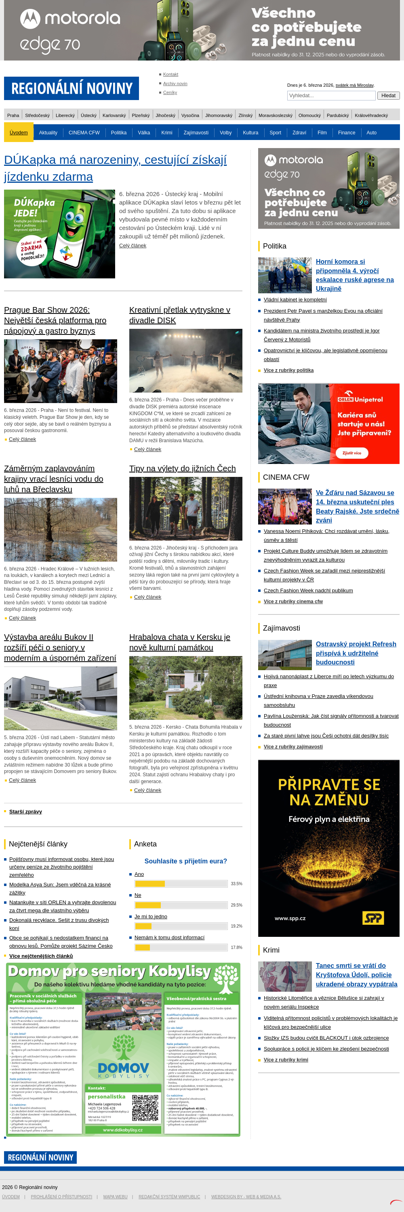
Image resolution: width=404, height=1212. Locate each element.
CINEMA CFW (84, 133)
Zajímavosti (196, 133)
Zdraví (299, 133)
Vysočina (190, 115)
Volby (225, 133)
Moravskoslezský (275, 115)
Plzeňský (141, 115)
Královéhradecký (371, 115)
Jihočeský (165, 115)
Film (322, 133)
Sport (276, 133)
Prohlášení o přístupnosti (62, 1197)
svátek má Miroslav (354, 85)
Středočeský (37, 115)
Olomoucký (310, 115)
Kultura (250, 133)
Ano (139, 874)
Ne (138, 895)
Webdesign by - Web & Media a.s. (246, 1197)
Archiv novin (175, 83)
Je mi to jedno (151, 916)
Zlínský (245, 115)
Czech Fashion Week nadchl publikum (308, 590)
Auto (372, 133)
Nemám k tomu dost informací (169, 937)
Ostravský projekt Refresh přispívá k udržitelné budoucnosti (356, 653)
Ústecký (89, 115)
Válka (144, 133)
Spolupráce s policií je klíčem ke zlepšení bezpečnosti (326, 1049)
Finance (347, 133)
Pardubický (338, 115)
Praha (13, 115)
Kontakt (170, 74)
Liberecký (65, 115)
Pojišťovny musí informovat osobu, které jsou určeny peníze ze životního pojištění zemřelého (61, 867)
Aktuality (48, 133)
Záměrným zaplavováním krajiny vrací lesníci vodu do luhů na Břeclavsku (53, 479)
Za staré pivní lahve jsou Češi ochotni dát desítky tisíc (326, 736)
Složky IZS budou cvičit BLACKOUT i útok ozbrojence (326, 1038)
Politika (119, 133)
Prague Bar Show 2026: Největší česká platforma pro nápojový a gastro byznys (55, 320)
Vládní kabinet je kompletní (295, 300)
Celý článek (132, 245)
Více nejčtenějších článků (41, 956)
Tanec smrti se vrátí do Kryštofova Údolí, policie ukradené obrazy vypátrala (357, 974)
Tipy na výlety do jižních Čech (182, 468)
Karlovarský (114, 115)
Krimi (166, 133)
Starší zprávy (25, 812)
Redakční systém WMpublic (169, 1197)
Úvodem (19, 133)
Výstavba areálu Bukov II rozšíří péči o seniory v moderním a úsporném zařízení (60, 647)
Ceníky (170, 92)
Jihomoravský (218, 115)
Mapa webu (115, 1197)
